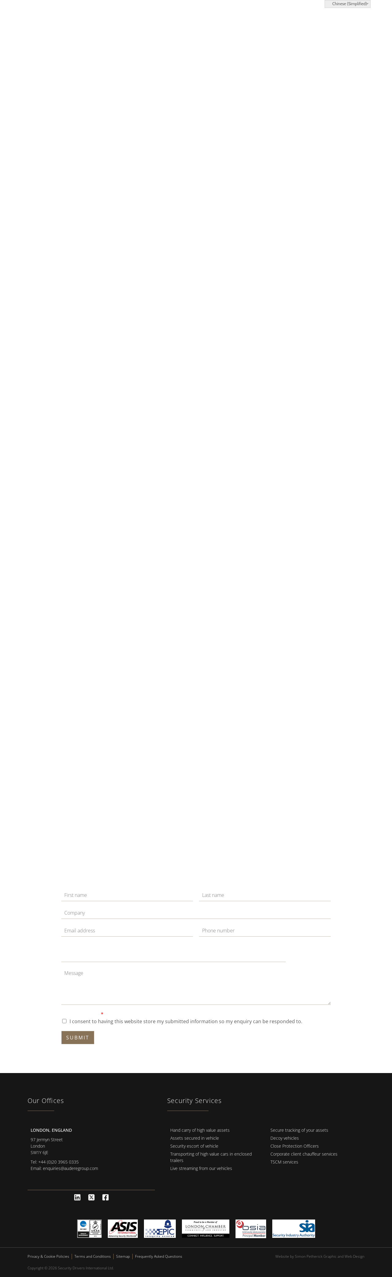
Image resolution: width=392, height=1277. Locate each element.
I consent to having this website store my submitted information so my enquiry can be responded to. (186, 1021)
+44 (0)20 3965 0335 (58, 1162)
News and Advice (293, 24)
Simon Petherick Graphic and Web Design (329, 1256)
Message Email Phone (84, 946)
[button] (365, 24)
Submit (77, 1037)
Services (182, 24)
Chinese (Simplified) (346, 3)
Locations (215, 24)
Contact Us (338, 24)
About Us (250, 24)
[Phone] (265, 931)
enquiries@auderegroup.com (70, 1168)
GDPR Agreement (82, 1014)
